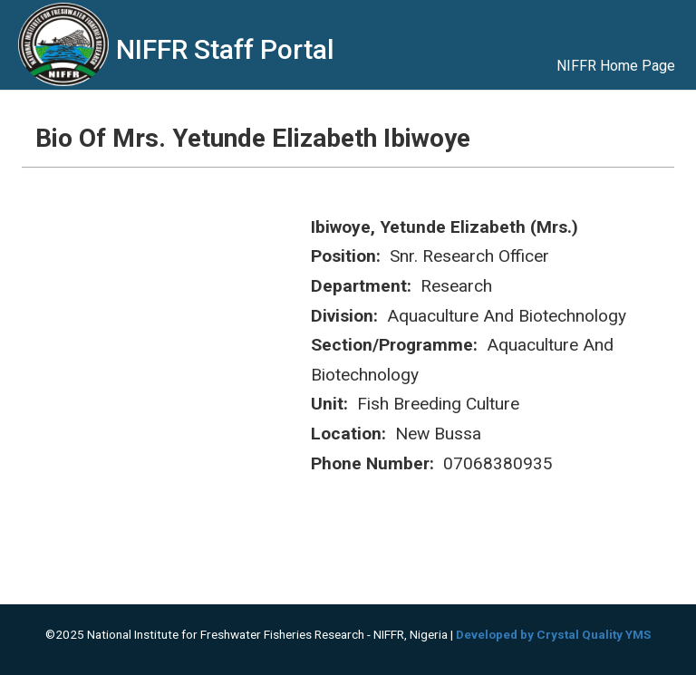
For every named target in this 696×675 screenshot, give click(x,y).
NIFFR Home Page (615, 65)
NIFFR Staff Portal (225, 49)
